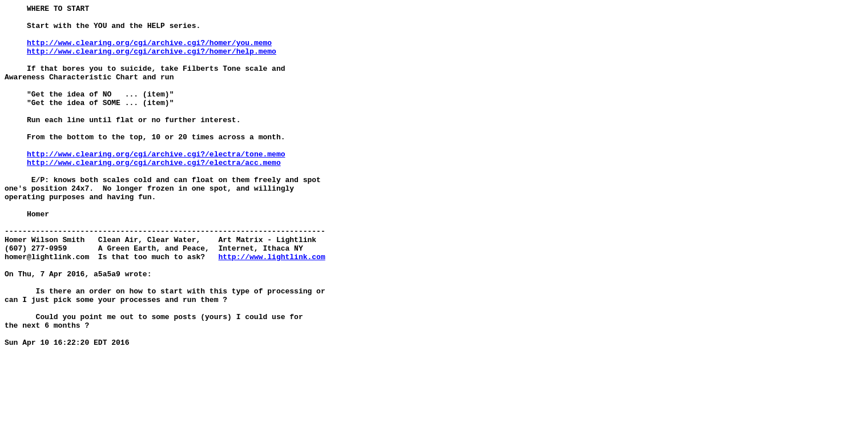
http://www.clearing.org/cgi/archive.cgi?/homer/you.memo (149, 51)
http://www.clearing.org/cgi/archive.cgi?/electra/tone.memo (156, 184)
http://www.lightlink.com (271, 308)
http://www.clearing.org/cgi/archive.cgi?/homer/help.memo (151, 61)
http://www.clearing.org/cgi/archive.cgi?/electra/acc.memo (154, 195)
